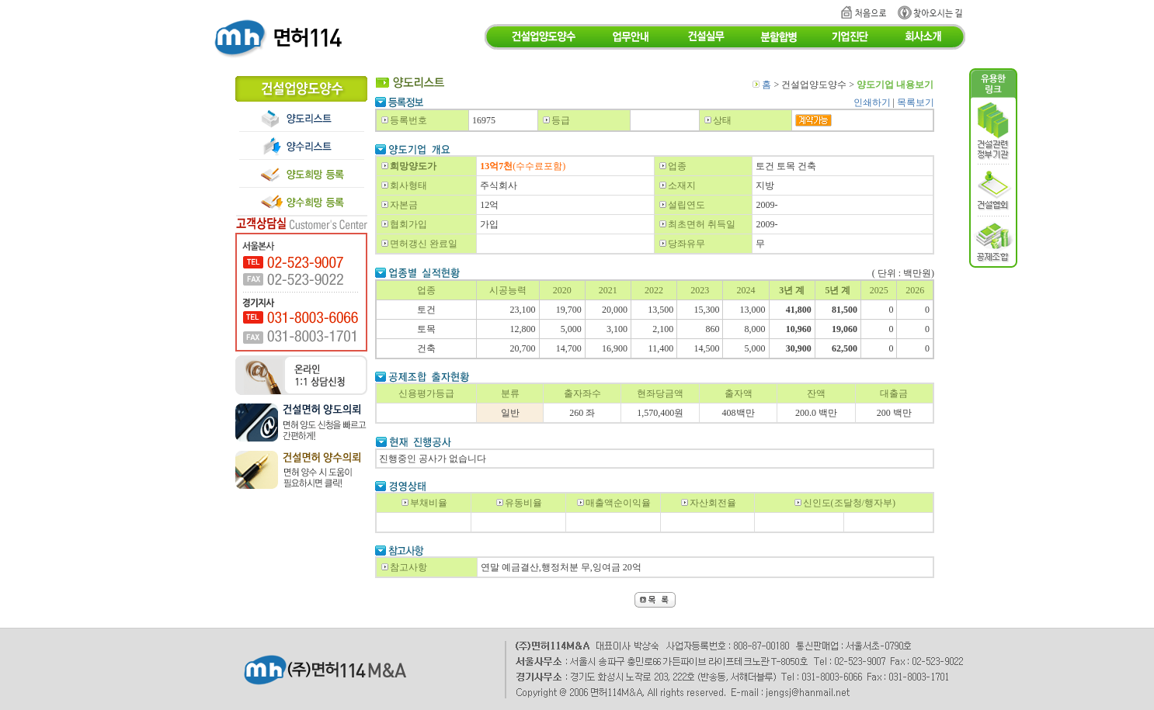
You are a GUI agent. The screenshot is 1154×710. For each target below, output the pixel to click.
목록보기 (915, 102)
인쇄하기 (872, 102)
